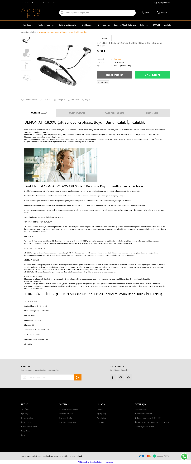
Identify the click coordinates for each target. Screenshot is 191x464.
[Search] (97, 13)
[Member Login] (145, 12)
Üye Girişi (24, 414)
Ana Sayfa (25, 3)
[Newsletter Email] (51, 378)
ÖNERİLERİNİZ (152, 113)
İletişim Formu (26, 422)
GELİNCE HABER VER (114, 75)
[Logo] (31, 13)
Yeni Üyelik (25, 409)
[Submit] (77, 378)
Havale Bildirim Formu (29, 427)
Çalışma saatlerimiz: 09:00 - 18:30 (149, 418)
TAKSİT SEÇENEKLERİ (114, 113)
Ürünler (35, 3)
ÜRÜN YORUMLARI (76, 113)
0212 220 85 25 (141, 409)
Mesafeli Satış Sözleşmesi (68, 409)
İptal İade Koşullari (66, 418)
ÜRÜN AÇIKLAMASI (38, 113)
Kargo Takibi (25, 431)
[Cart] (162, 12)
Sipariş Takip (101, 414)
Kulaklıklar (118, 59)
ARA (132, 13)
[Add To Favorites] (29, 100)
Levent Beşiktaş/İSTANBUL (144, 427)
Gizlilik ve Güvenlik (66, 414)
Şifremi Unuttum (27, 418)
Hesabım (100, 409)
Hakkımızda (45, 3)
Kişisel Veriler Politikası (67, 422)
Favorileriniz (101, 418)
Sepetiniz (100, 422)
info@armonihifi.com (144, 414)
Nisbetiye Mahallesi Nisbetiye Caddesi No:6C (152, 422)
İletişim (55, 3)
